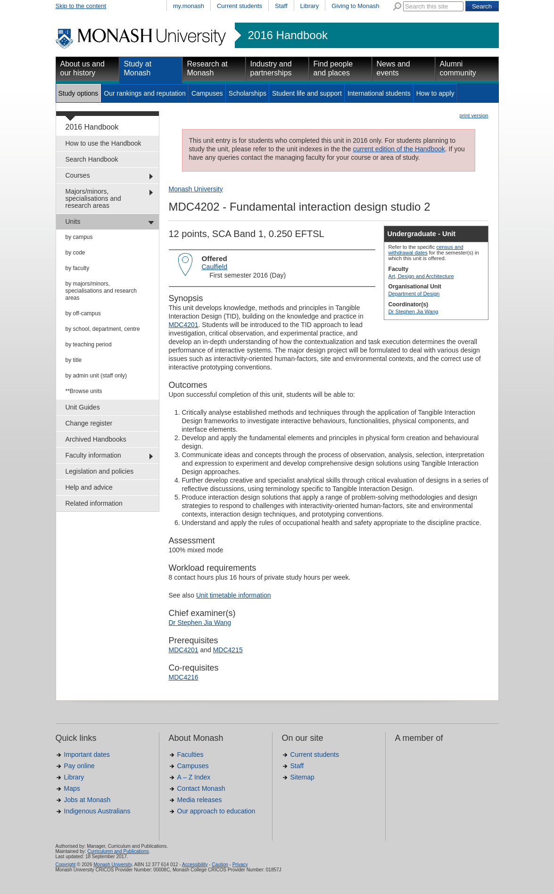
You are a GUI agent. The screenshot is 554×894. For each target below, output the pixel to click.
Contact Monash (201, 788)
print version (474, 115)
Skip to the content (81, 5)
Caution (220, 864)
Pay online (79, 766)
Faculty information (93, 455)
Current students (239, 5)
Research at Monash (207, 68)
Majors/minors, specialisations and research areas (93, 198)
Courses (78, 175)
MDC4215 (228, 650)
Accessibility (194, 864)
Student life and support (307, 93)
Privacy (240, 864)
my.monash (188, 5)
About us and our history (82, 68)
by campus (79, 237)
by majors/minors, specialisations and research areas (101, 290)
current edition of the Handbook (399, 149)
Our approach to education (216, 811)
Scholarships (247, 93)
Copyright (66, 864)
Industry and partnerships (271, 68)
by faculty (78, 268)
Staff (281, 5)
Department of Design (414, 293)
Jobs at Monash (87, 800)
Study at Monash (138, 68)
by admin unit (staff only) (96, 375)
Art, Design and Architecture (421, 276)
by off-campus (83, 313)
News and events (393, 68)
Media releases (199, 800)
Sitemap (302, 777)
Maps (72, 788)
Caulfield (214, 267)
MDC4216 (183, 677)
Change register (89, 423)
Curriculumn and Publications (118, 851)
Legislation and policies (100, 471)
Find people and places (333, 68)
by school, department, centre (103, 329)
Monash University (196, 189)
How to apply (435, 93)
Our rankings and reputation (145, 93)
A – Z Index (194, 777)
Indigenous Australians (97, 811)
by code (75, 252)
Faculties (190, 754)
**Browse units (84, 391)
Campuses (207, 93)
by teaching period (89, 344)
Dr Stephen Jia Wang (413, 311)
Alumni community (458, 68)
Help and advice (89, 487)
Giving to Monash (355, 5)
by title (74, 360)
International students (379, 93)
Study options (78, 93)
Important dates (87, 754)
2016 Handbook (288, 35)
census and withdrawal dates (426, 249)
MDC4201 (183, 324)
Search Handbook (92, 159)
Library (309, 5)
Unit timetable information (233, 595)
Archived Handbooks (96, 439)
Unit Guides (83, 407)
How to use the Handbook (103, 143)
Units (73, 221)
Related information (94, 503)
